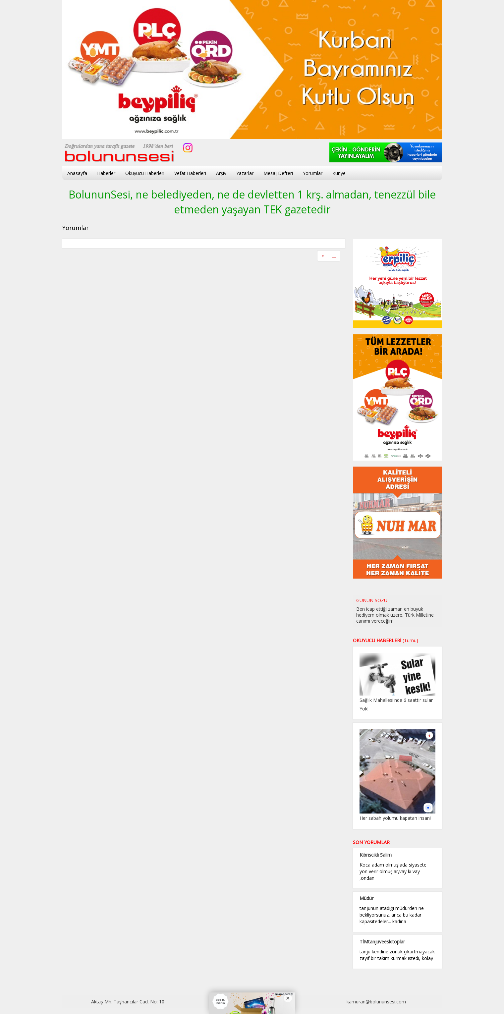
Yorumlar (312, 173)
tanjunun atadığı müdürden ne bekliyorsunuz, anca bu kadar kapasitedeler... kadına (392, 915)
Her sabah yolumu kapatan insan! (395, 818)
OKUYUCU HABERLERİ (385, 640)
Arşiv (221, 173)
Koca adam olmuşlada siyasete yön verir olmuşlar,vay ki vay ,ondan (393, 871)
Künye (339, 173)
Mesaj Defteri (278, 173)
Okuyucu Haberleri (144, 173)
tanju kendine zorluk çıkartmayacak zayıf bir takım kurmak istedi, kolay (397, 954)
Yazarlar (244, 173)
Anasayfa (77, 173)
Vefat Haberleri (190, 173)
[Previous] (322, 255)
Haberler (106, 173)
